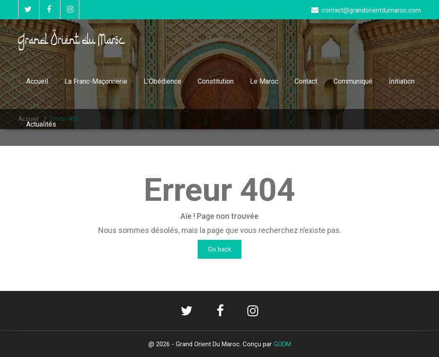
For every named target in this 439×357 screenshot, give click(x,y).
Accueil (37, 81)
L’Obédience (162, 81)
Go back (219, 249)
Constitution (216, 81)
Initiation (402, 81)
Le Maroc (264, 81)
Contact (306, 81)
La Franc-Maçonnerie (95, 81)
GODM (282, 344)
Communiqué (353, 81)
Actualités (41, 124)
